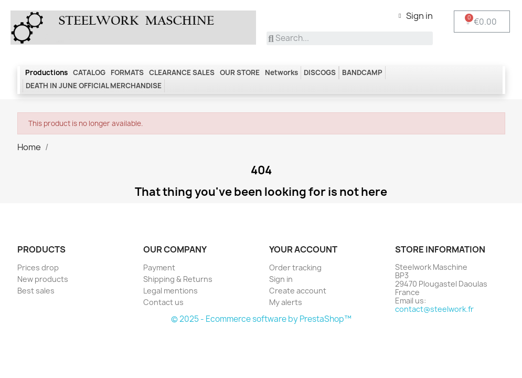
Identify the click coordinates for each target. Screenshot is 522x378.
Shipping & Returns (177, 279)
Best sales (36, 291)
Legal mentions (170, 291)
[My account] (416, 15)
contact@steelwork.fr (434, 309)
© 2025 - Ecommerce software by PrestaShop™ (261, 318)
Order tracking (295, 267)
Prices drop (38, 267)
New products (42, 279)
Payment (159, 267)
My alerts (285, 302)
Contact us (163, 302)
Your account (303, 249)
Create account (297, 291)
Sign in (281, 279)
